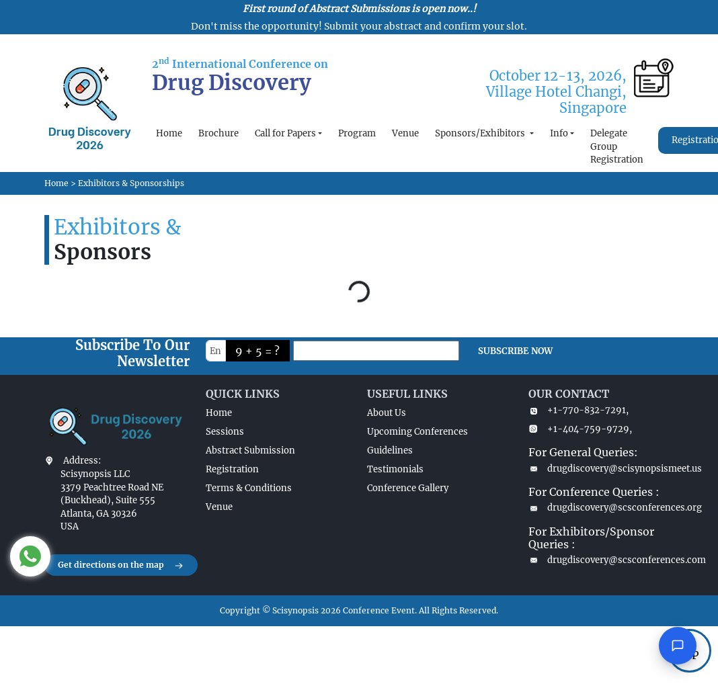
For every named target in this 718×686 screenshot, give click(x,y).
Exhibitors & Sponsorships (131, 183)
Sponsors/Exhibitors (481, 133)
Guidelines (390, 450)
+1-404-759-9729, (580, 429)
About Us (386, 413)
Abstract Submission (250, 450)
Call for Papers (285, 133)
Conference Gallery (407, 488)
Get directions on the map (121, 565)
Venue (405, 133)
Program (357, 133)
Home (169, 133)
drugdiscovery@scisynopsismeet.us (601, 468)
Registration (232, 469)
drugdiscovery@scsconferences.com (601, 560)
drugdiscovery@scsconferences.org (601, 507)
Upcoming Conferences (417, 431)
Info (559, 133)
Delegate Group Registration (616, 146)
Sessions (225, 431)
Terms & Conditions (249, 488)
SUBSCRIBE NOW (515, 351)
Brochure (218, 133)
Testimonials (395, 469)
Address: (82, 460)
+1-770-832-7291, (578, 410)
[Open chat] (677, 645)
